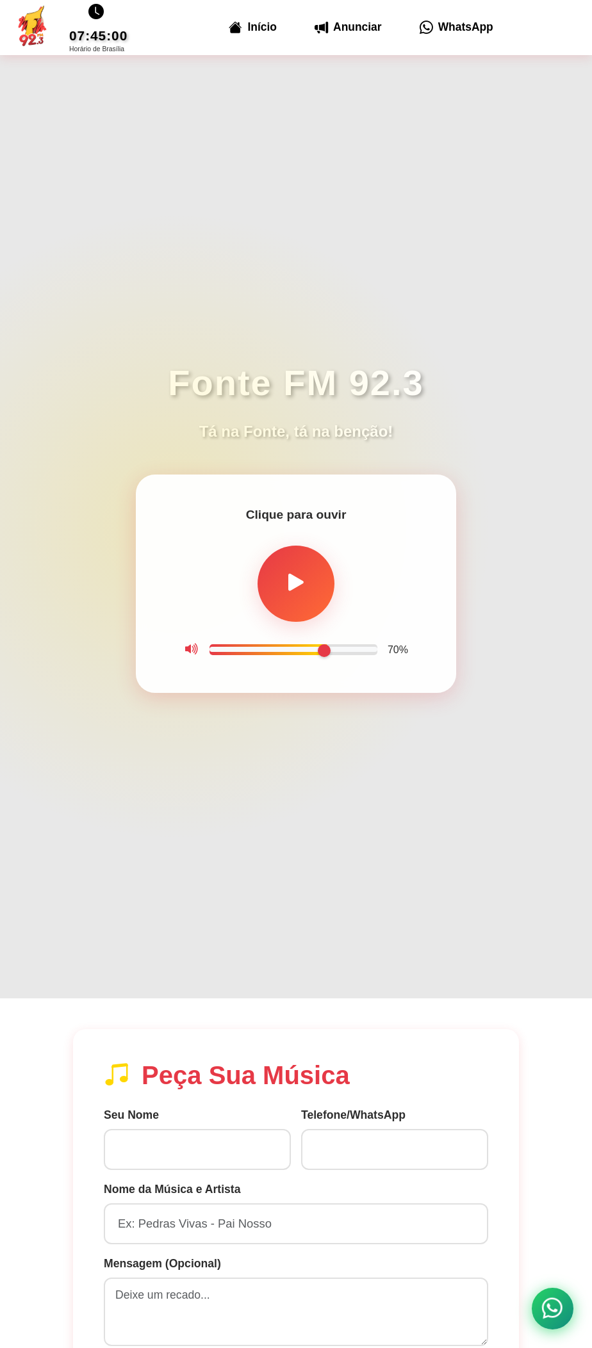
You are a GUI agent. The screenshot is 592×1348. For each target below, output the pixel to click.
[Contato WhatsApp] (552, 1308)
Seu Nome (131, 1117)
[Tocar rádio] (296, 584)
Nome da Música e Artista (172, 1191)
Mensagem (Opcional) (162, 1266)
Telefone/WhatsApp (353, 1117)
